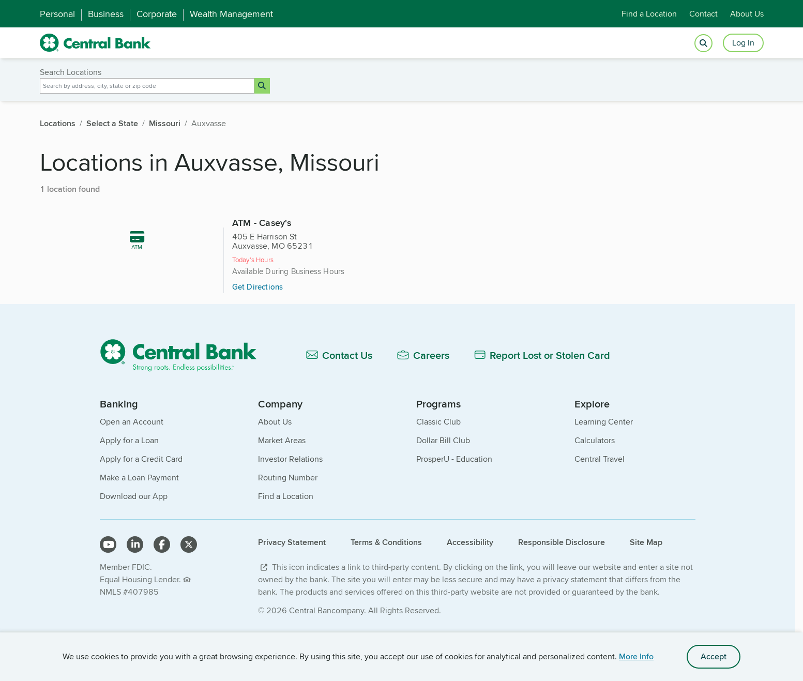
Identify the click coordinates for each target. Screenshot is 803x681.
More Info (636, 656)
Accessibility (470, 586)
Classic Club (438, 465)
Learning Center (603, 465)
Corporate (157, 14)
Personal (57, 14)
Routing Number (287, 521)
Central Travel (599, 502)
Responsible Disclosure (561, 586)
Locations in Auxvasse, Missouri (210, 161)
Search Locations (70, 72)
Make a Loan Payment (139, 521)
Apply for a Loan (129, 484)
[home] (95, 43)
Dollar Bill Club (443, 484)
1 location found (70, 189)
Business (106, 14)
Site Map (646, 586)
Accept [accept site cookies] (713, 656)
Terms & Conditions (386, 586)
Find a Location (649, 14)
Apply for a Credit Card (141, 502)
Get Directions (385, 297)
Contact (703, 14)
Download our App (134, 540)
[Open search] (703, 43)
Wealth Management (231, 14)
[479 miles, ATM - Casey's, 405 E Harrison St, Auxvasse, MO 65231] (401, 268)
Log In (743, 43)
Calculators (594, 484)
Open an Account (131, 465)
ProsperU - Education (454, 502)
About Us (747, 14)
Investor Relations (290, 502)
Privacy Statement (292, 586)
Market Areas (282, 484)
